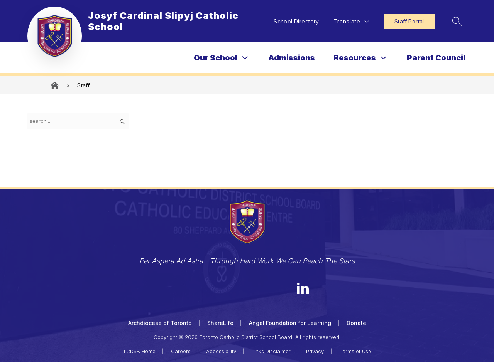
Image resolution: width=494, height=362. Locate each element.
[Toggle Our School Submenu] (245, 58)
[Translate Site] (351, 21)
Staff (83, 85)
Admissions (291, 57)
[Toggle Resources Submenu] (383, 58)
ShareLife (220, 323)
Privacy (315, 351)
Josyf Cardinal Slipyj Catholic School (55, 85)
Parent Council (436, 57)
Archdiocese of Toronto (160, 323)
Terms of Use (355, 351)
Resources (354, 57)
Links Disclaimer (271, 351)
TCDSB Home (139, 351)
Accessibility (221, 351)
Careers (181, 351)
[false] (78, 121)
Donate (356, 323)
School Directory (296, 21)
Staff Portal (409, 21)
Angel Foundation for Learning (290, 323)
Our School (215, 57)
